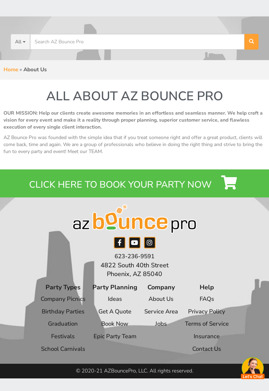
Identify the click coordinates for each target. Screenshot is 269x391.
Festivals (58, 342)
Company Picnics (58, 304)
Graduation (58, 329)
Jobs (161, 329)
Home (11, 69)
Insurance (211, 342)
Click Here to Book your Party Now (134, 186)
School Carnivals (58, 354)
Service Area (161, 316)
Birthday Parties (58, 316)
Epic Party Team (112, 342)
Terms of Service (210, 329)
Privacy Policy (210, 316)
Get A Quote (112, 316)
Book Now (112, 329)
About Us (160, 304)
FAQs (211, 304)
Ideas (112, 304)
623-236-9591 (134, 262)
